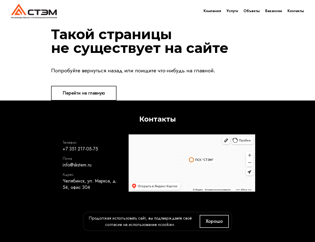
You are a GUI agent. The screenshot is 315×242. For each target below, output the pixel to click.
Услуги (232, 11)
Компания (212, 11)
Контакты (295, 11)
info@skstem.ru (77, 165)
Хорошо (214, 221)
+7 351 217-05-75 (80, 149)
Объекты (251, 11)
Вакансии (273, 11)
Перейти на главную (84, 93)
